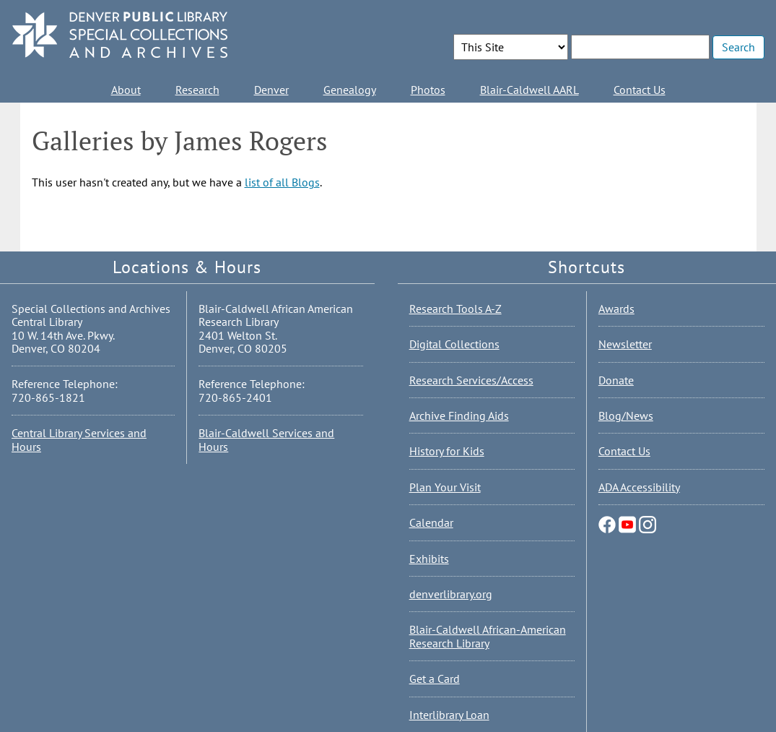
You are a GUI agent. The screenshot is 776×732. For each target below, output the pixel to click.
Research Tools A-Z (455, 308)
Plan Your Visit (445, 487)
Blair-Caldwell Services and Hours (266, 439)
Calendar (431, 522)
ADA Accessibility (639, 487)
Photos (428, 89)
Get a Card (434, 678)
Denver (271, 89)
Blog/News (625, 415)
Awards (616, 308)
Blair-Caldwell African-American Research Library (487, 636)
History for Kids (446, 451)
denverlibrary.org (450, 594)
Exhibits (429, 558)
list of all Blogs (282, 182)
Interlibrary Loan (449, 714)
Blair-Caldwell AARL (529, 89)
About (126, 89)
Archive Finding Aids (459, 415)
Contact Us (640, 89)
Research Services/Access (471, 380)
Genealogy (349, 89)
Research (197, 89)
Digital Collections (454, 344)
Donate (616, 380)
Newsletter (625, 344)
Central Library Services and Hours (79, 439)
